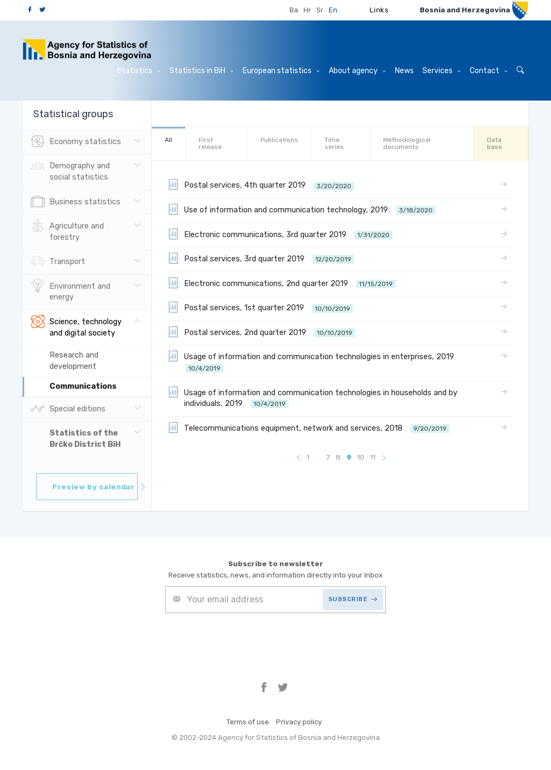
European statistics (281, 70)
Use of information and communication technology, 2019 (301, 209)
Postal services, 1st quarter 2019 (260, 307)
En (333, 10)
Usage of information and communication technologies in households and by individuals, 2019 (312, 398)
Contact (488, 70)
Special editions (68, 409)
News (404, 70)
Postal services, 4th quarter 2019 (261, 184)
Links (379, 10)
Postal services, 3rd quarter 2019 (261, 258)
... (317, 457)
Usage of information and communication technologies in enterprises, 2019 (313, 362)
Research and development (74, 361)
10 (360, 457)
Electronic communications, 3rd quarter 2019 (280, 234)
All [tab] (168, 140)
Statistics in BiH (201, 70)
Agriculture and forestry (67, 230)
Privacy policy (299, 722)
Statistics (138, 70)
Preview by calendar (95, 487)
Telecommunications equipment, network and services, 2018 (308, 427)
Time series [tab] (334, 143)
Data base (494, 143)
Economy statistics (76, 142)
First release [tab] (210, 143)
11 (373, 457)
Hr (307, 10)
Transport (58, 262)
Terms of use (248, 722)
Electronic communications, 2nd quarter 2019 (281, 282)
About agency (357, 70)
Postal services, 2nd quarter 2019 (261, 331)
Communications (83, 386)
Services (441, 70)
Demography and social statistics (70, 170)
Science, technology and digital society (76, 326)
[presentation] (247, 639)
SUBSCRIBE (353, 599)
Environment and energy (70, 291)
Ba (293, 10)
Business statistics (76, 202)
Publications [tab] (279, 140)
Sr (319, 10)
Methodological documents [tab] (406, 143)
